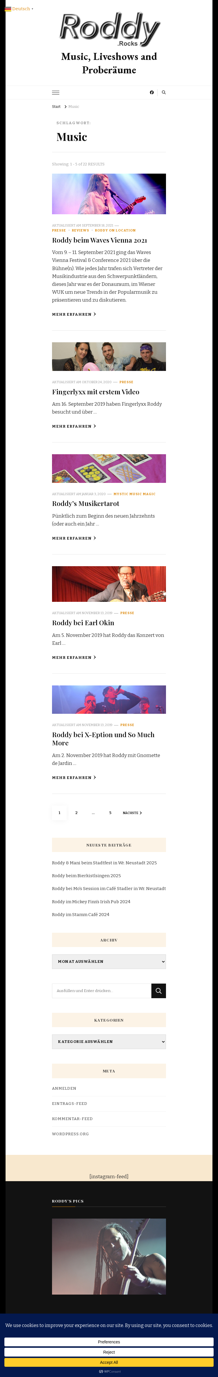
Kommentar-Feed (72, 1119)
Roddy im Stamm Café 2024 (80, 914)
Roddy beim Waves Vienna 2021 (99, 239)
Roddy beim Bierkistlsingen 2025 (86, 875)
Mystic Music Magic (135, 494)
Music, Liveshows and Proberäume (109, 63)
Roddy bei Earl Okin (83, 622)
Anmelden (64, 1088)
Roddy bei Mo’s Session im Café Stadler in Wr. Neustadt (109, 888)
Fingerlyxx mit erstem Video (95, 391)
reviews (80, 230)
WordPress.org (70, 1134)
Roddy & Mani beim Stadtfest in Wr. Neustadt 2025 (104, 862)
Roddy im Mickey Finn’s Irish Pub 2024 (91, 901)
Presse (59, 230)
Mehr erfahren (74, 314)
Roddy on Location (115, 230)
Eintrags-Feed (69, 1103)
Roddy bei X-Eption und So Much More (103, 738)
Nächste (132, 812)
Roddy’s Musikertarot (85, 503)
